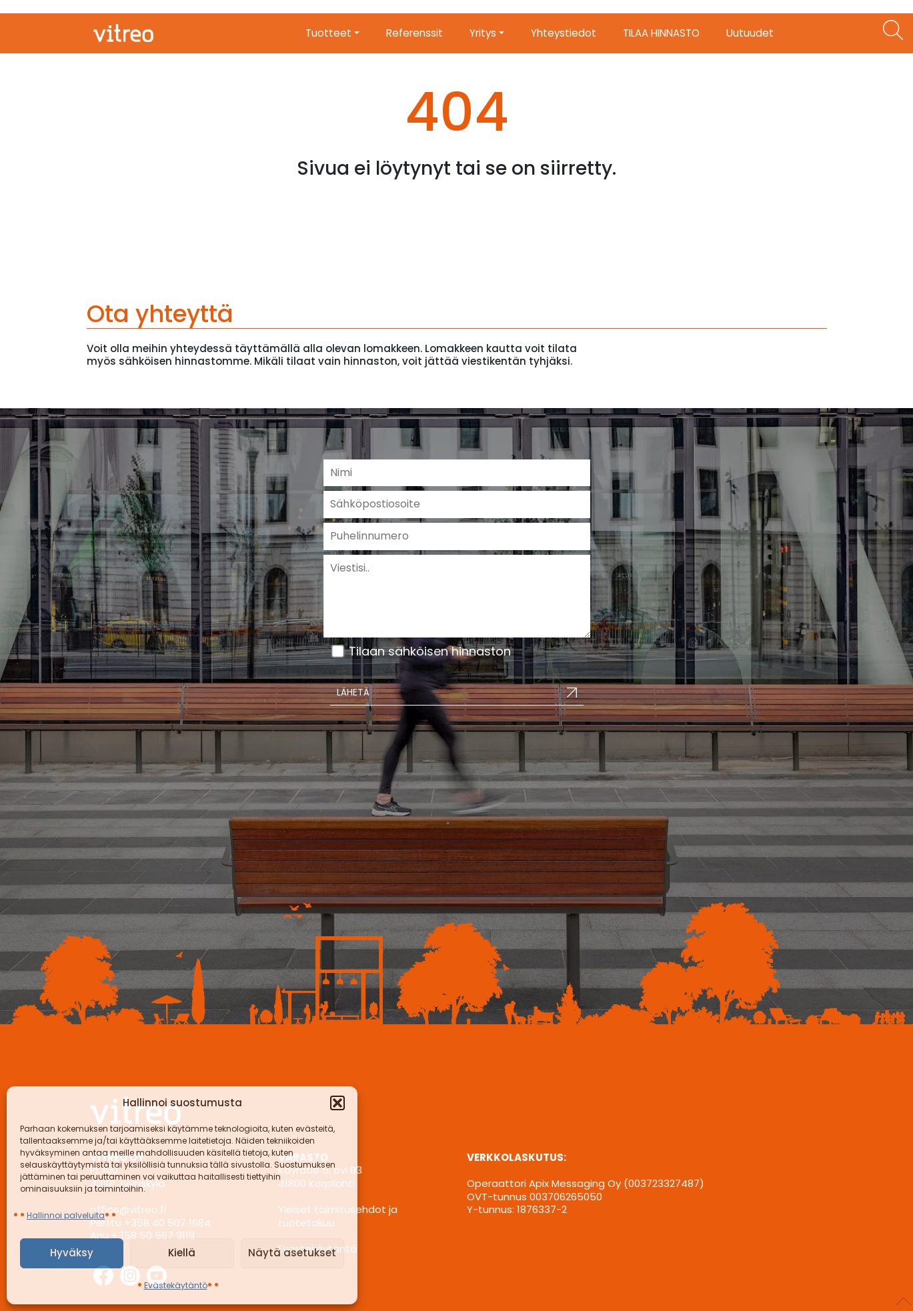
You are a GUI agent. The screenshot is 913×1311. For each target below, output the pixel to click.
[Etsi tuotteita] (893, 30)
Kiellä (181, 1253)
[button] (337, 1103)
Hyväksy (71, 1253)
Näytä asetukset (292, 1253)
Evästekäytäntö (175, 1285)
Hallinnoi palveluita (66, 1215)
